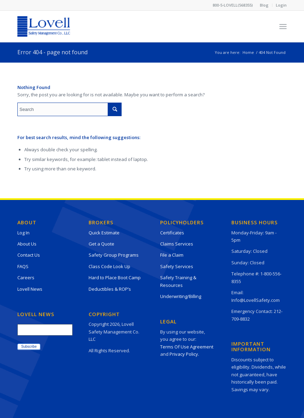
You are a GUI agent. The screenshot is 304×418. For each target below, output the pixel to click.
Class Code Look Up (109, 266)
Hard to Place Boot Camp (115, 277)
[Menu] (283, 26)
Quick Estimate (104, 233)
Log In (23, 233)
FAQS (22, 266)
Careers (25, 277)
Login (281, 5)
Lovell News (29, 289)
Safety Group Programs (114, 255)
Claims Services (176, 244)
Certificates (172, 233)
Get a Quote (101, 244)
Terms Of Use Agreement (186, 347)
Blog (264, 5)
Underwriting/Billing (180, 296)
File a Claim (171, 255)
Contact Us (28, 255)
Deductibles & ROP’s (110, 289)
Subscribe (28, 346)
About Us (26, 244)
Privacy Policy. (184, 354)
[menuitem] (264, 5)
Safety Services (176, 266)
